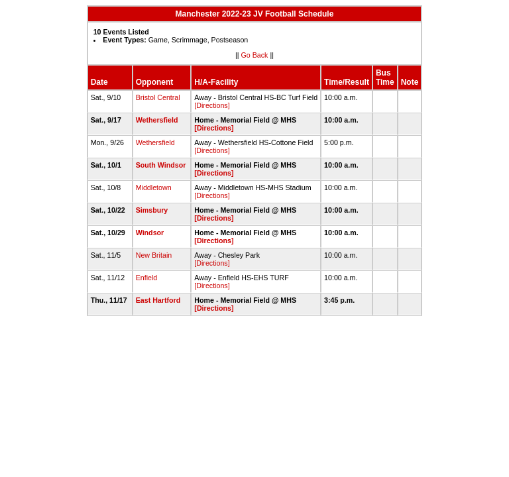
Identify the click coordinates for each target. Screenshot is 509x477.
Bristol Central (158, 97)
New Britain (154, 255)
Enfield (147, 278)
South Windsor (161, 165)
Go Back (254, 55)
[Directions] (211, 105)
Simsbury (152, 210)
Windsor (150, 233)
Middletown (154, 187)
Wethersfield (157, 120)
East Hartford (158, 300)
